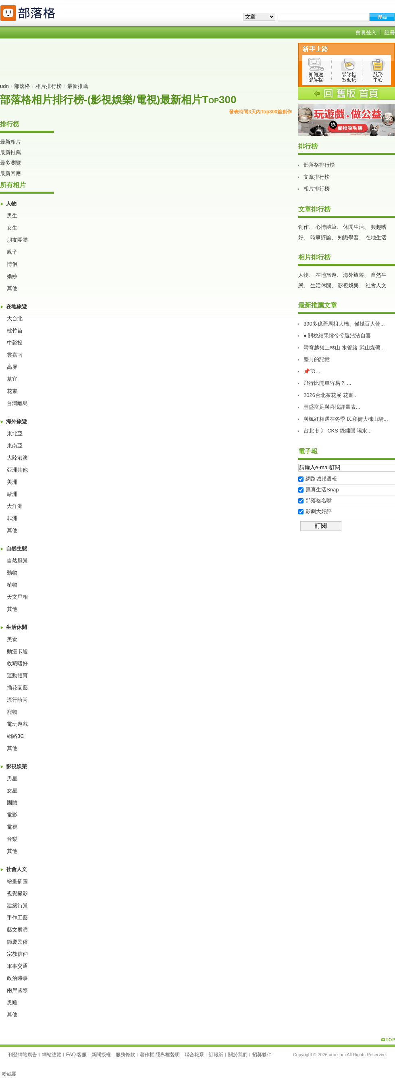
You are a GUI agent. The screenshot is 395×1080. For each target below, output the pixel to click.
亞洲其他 (17, 470)
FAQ (71, 1054)
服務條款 (125, 1054)
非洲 (12, 518)
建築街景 (17, 905)
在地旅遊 (16, 306)
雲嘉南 (15, 355)
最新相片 (10, 142)
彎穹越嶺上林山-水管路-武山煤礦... (344, 348)
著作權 (147, 1054)
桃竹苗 (15, 331)
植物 (12, 585)
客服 (82, 1054)
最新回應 (10, 173)
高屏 (12, 367)
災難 (12, 1002)
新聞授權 (101, 1054)
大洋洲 (15, 506)
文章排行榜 (317, 177)
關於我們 (237, 1054)
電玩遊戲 (17, 724)
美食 (12, 639)
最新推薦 (10, 152)
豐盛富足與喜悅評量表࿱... (332, 407)
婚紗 (12, 276)
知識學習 (348, 237)
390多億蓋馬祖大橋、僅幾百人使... (344, 324)
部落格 (22, 86)
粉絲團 (9, 1074)
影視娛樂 (16, 766)
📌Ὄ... (312, 371)
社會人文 (16, 869)
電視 (12, 827)
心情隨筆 (326, 227)
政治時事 (17, 978)
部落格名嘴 (319, 500)
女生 (12, 228)
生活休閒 (16, 627)
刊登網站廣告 (22, 1054)
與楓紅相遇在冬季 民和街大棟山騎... (346, 419)
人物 (11, 204)
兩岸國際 (17, 990)
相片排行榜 (48, 86)
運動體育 (17, 676)
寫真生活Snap (322, 490)
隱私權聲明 (168, 1054)
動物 (12, 573)
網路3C (15, 736)
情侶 (12, 264)
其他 (12, 288)
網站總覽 (51, 1054)
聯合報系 (194, 1054)
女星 (12, 791)
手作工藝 (17, 918)
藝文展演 (17, 930)
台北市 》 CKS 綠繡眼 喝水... (338, 431)
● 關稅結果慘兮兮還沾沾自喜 (337, 335)
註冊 (390, 32)
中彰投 (15, 343)
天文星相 (17, 597)
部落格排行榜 (319, 165)
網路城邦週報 (321, 479)
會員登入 (366, 32)
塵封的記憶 (317, 359)
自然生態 (16, 548)
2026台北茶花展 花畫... (331, 395)
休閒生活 (353, 227)
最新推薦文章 (317, 305)
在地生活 (376, 237)
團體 (12, 803)
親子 (12, 252)
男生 (12, 216)
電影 (12, 815)
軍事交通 (17, 966)
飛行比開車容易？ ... (327, 383)
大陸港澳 (17, 458)
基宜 (12, 379)
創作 (303, 227)
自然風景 (17, 561)
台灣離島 (17, 403)
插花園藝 (17, 688)
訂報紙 (216, 1054)
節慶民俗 (17, 942)
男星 (12, 778)
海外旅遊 (16, 421)
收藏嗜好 (17, 663)
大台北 (15, 318)
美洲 (12, 482)
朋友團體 (17, 240)
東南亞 (15, 446)
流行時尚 (17, 700)
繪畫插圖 (17, 881)
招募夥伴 (262, 1054)
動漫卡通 (17, 651)
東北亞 (15, 433)
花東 (12, 391)
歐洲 (12, 494)
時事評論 (320, 237)
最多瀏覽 (10, 163)
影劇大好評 (319, 511)
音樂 (12, 839)
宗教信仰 (17, 954)
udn (4, 86)
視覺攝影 (17, 893)
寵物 (12, 712)
